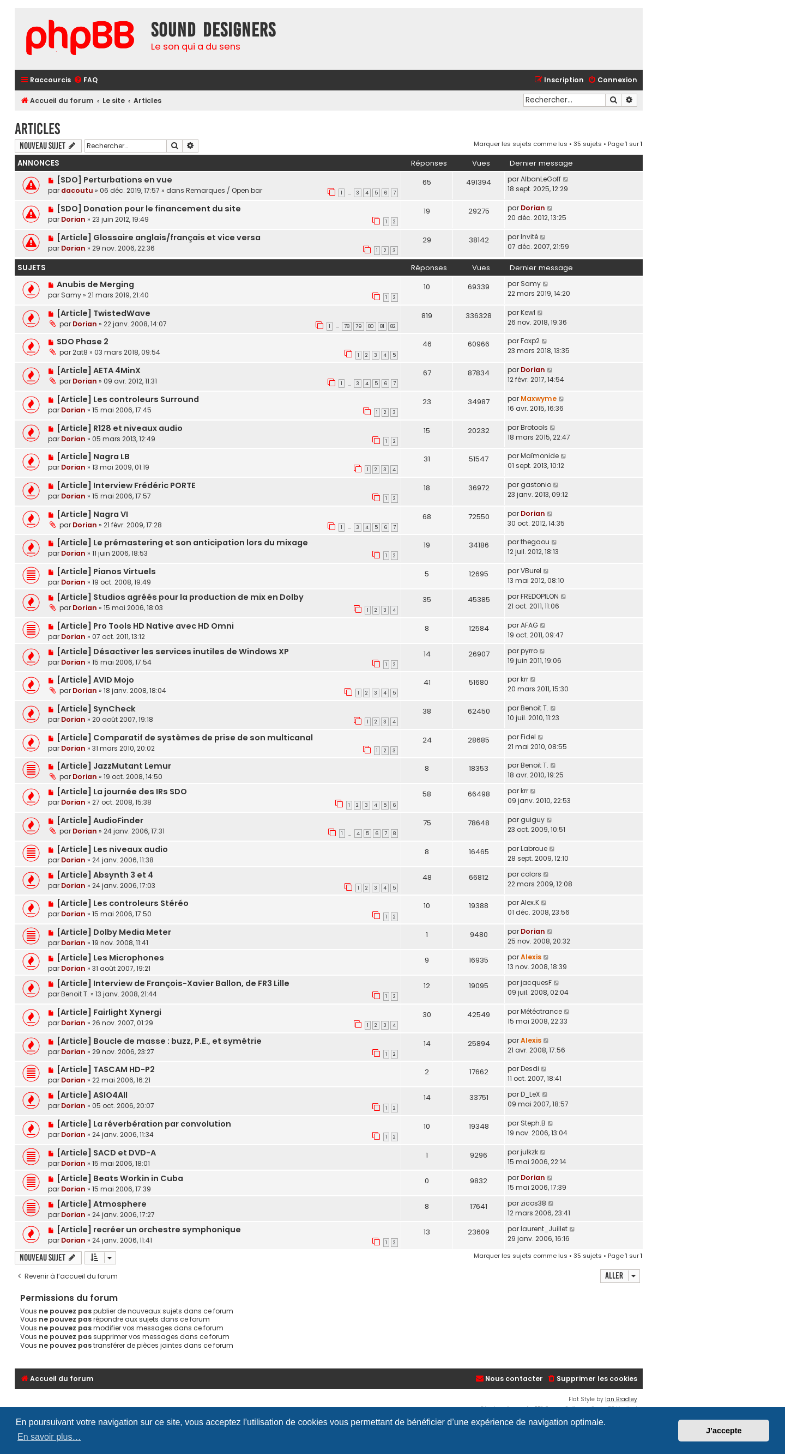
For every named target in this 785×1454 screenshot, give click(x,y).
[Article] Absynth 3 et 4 (105, 874)
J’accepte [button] (724, 1430)
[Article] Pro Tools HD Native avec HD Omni (145, 625)
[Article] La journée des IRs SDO (122, 791)
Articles (37, 128)
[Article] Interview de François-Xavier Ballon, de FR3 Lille (173, 983)
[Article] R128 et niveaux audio (120, 428)
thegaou (535, 541)
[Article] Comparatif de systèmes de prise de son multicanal (185, 737)
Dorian (73, 219)
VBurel (531, 570)
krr (524, 679)
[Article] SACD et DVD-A (106, 1152)
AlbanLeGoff (541, 179)
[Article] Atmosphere (102, 1204)
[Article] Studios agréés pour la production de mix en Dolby (180, 597)
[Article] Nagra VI (92, 514)
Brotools (534, 427)
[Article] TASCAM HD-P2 (106, 1069)
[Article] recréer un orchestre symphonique (149, 1229)
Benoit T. (534, 708)
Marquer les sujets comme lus (520, 143)
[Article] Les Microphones (110, 957)
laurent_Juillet (544, 1228)
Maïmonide (540, 455)
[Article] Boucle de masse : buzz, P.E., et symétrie (159, 1041)
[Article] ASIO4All (92, 1095)
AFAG (529, 625)
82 (393, 326)
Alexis (531, 957)
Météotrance (541, 1011)
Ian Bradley (621, 1399)
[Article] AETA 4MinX (99, 370)
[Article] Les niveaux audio (112, 849)
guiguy (533, 819)
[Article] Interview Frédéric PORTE (126, 485)
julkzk (529, 1152)
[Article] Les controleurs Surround (128, 399)
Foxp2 (530, 340)
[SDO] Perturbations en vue (114, 179)
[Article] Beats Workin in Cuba (120, 1178)
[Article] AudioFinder (100, 820)
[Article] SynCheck (96, 708)
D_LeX (530, 1094)
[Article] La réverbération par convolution (144, 1123)
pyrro (529, 650)
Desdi (530, 1068)
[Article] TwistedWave (103, 313)
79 (358, 326)
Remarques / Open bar (224, 190)
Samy (71, 295)
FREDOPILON (540, 596)
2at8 (80, 352)
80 (371, 326)
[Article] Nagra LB (93, 456)
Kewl (528, 312)
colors (531, 874)
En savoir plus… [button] (49, 1436)
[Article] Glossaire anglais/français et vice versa (159, 237)
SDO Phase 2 (82, 341)
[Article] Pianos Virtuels (106, 571)
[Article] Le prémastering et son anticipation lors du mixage (182, 542)
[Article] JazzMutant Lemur (114, 766)
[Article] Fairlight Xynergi (109, 1012)
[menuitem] (86, 80)
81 (382, 326)
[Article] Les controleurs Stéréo (123, 903)
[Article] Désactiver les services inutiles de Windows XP (173, 651)
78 (346, 326)
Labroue (534, 848)
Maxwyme (539, 398)
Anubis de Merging (95, 284)
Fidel (528, 736)
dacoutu (77, 190)
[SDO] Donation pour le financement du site (149, 208)
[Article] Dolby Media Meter (114, 932)
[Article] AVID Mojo (95, 679)
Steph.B (533, 1123)
